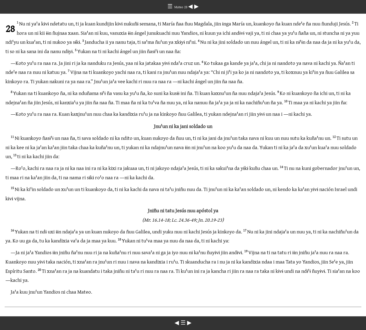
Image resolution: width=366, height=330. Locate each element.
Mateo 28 (181, 7)
